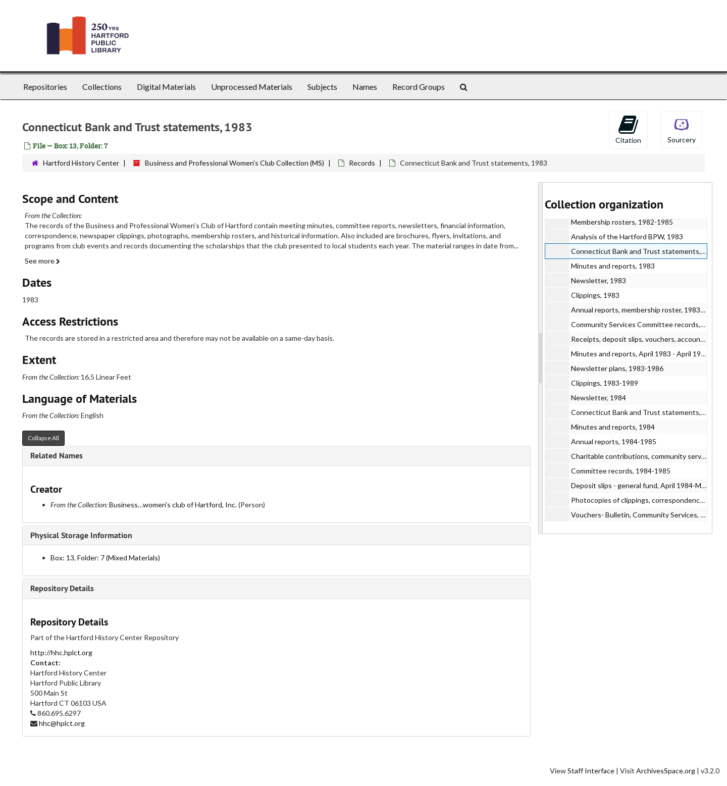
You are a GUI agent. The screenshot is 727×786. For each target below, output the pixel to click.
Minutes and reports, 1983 (613, 265)
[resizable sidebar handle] (541, 358)
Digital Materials (166, 86)
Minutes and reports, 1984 (613, 427)
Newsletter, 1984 (598, 397)
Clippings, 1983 (595, 295)
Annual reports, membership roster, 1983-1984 (645, 309)
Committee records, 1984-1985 (620, 470)
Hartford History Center (81, 163)
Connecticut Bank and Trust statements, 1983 (644, 251)
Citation (628, 129)
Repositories (45, 86)
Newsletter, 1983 (598, 280)
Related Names (56, 455)
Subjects (322, 86)
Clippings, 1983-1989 (604, 383)
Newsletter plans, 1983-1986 (617, 368)
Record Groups (418, 86)
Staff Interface (590, 770)
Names (364, 86)
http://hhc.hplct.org (61, 652)
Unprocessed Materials (251, 86)
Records (362, 163)
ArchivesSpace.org (665, 770)
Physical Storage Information (81, 535)
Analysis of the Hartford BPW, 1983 (627, 236)
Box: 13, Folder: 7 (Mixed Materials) (105, 557)
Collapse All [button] (43, 438)
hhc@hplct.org (62, 723)
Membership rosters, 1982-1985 (622, 222)
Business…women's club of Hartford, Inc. (173, 504)
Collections (102, 86)
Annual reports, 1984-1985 (613, 441)
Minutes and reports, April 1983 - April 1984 (640, 353)
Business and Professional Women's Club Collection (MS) (234, 163)
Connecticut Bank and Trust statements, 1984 (644, 412)
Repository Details (62, 588)
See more (42, 260)
